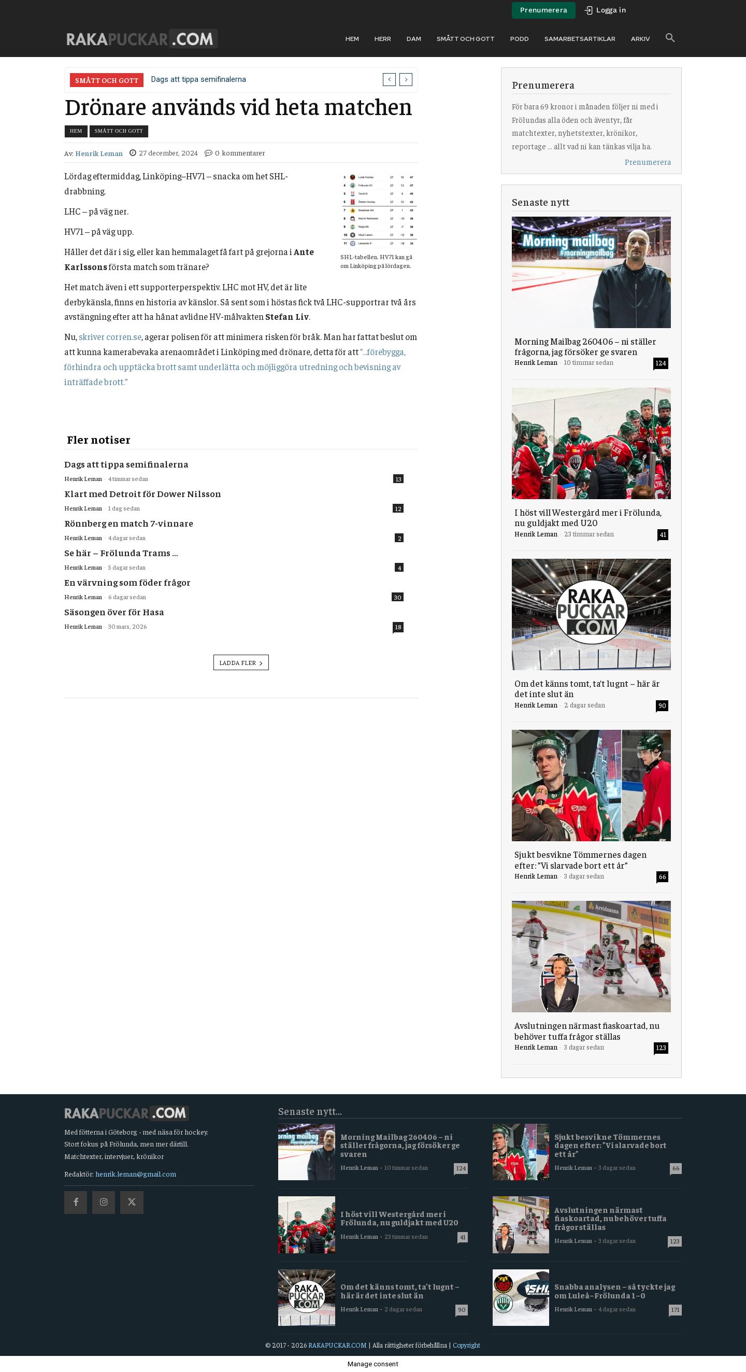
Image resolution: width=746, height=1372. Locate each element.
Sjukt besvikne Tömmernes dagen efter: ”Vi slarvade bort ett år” (580, 859)
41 (663, 534)
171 (675, 1309)
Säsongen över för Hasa (114, 611)
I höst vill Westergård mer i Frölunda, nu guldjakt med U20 (588, 517)
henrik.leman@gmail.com (135, 1173)
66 (662, 876)
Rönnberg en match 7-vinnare (128, 523)
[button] (670, 38)
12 (398, 508)
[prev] (389, 79)
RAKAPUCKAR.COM (337, 1344)
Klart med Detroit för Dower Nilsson (142, 493)
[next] (405, 79)
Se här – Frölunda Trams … (121, 552)
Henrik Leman (99, 153)
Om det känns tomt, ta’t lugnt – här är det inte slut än (587, 688)
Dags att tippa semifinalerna (198, 79)
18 (398, 627)
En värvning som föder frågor (127, 582)
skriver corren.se (110, 336)
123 (661, 1047)
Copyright (466, 1344)
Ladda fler (241, 662)
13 (398, 479)
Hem (76, 131)
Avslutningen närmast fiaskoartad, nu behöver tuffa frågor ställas (587, 1030)
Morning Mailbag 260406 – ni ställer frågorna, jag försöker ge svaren (585, 346)
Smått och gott (119, 131)
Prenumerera (648, 161)
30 (397, 597)
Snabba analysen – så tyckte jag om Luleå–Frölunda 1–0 (614, 1290)
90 (662, 705)
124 (661, 362)
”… (235, 366)
